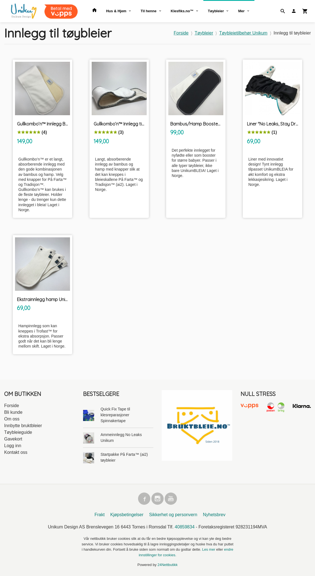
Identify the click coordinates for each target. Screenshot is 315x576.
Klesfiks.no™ (182, 11)
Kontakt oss (16, 452)
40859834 (184, 527)
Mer (241, 11)
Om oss (11, 419)
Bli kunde (13, 412)
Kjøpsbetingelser (126, 514)
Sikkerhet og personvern (173, 514)
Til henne (148, 11)
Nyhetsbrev (214, 514)
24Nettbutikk (168, 565)
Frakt (99, 514)
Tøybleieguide (18, 432)
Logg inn (12, 445)
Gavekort (13, 439)
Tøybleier (216, 11)
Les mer (209, 549)
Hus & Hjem (116, 11)
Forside (181, 33)
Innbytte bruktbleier (23, 425)
